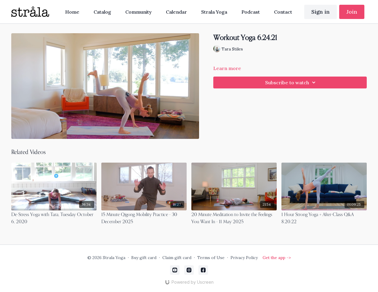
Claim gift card (176, 257)
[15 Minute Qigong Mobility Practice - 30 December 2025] (144, 218)
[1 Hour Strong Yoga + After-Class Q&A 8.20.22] (324, 218)
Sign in (320, 11)
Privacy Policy (244, 257)
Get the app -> (276, 257)
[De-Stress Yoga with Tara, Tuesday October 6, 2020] (54, 218)
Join (351, 11)
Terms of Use (211, 257)
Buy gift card (143, 257)
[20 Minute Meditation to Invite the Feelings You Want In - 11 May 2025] (234, 218)
